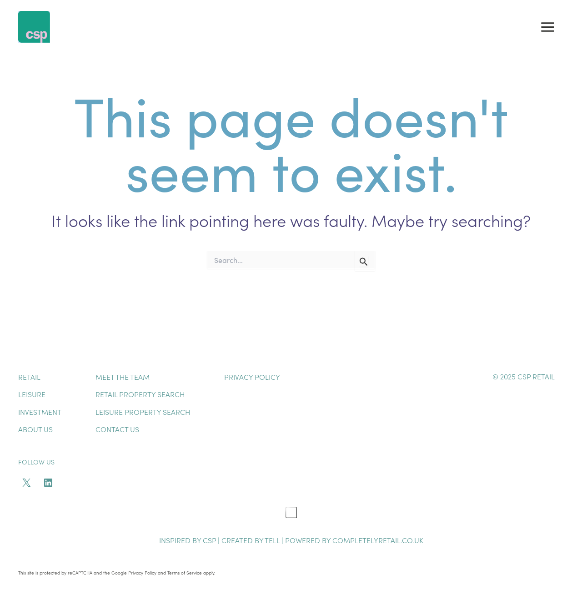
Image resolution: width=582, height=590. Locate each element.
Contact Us (117, 429)
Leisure (31, 394)
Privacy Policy (252, 377)
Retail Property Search (140, 394)
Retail (29, 377)
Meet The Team (122, 377)
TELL (273, 540)
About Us (35, 429)
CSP (209, 540)
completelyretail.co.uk (377, 540)
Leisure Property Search (142, 412)
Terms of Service (184, 573)
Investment (39, 412)
